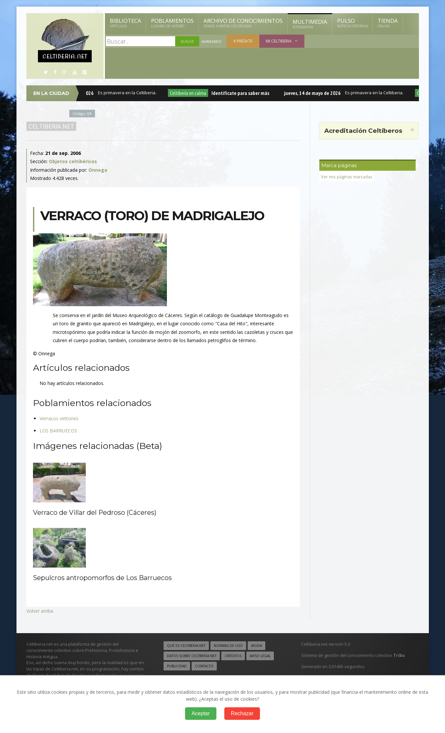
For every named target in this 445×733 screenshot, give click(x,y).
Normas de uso (228, 645)
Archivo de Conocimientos (243, 23)
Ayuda (256, 645)
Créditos (233, 656)
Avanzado (211, 41)
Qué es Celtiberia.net (186, 645)
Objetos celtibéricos (73, 161)
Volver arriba (39, 611)
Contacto (204, 666)
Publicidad (177, 666)
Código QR (82, 113)
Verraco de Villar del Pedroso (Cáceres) (94, 512)
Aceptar (201, 713)
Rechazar (242, 713)
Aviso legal (260, 656)
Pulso (352, 23)
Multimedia (310, 24)
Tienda (388, 23)
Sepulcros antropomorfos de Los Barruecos (102, 578)
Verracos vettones (59, 418)
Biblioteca (125, 23)
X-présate (242, 41)
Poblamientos (172, 23)
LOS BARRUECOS (58, 430)
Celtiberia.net (51, 126)
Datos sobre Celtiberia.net (191, 656)
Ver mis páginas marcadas (346, 177)
